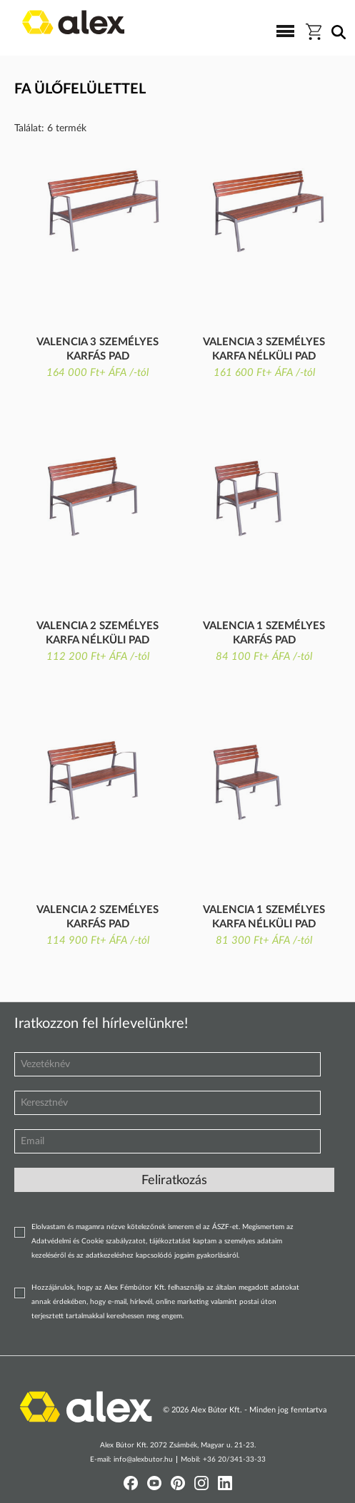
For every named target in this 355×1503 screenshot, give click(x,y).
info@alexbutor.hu (143, 1459)
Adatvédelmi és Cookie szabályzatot (88, 1241)
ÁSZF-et (225, 1227)
